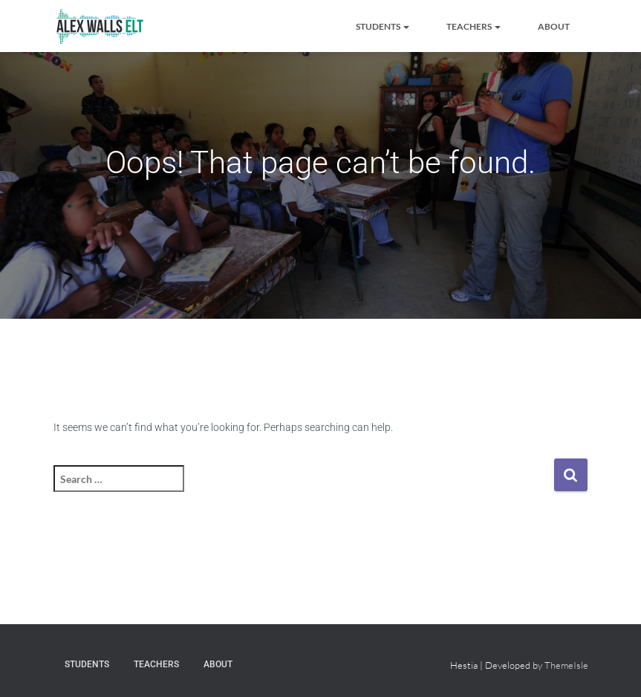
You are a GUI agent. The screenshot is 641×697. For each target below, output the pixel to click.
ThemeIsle (566, 665)
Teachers (473, 26)
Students (382, 26)
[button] (405, 26)
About (554, 26)
